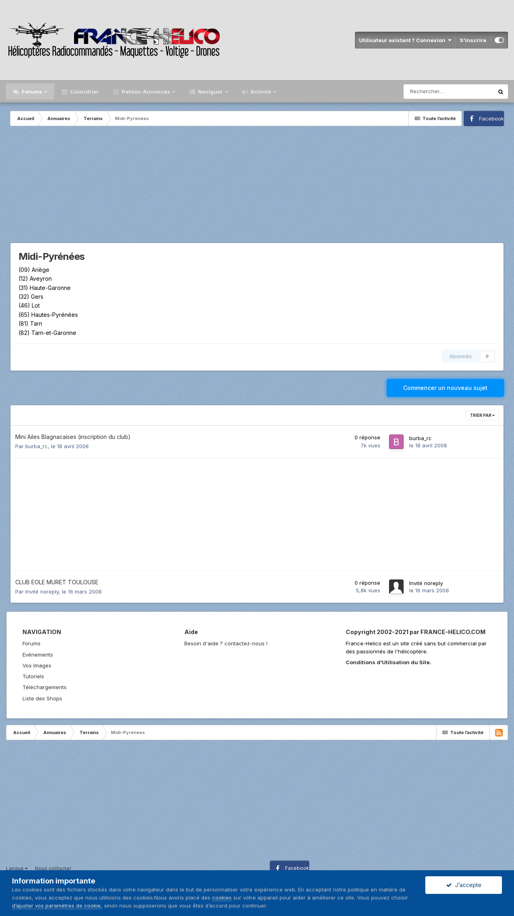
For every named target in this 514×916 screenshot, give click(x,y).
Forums (31, 91)
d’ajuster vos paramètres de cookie (56, 905)
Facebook (491, 118)
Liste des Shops (42, 698)
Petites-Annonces (145, 91)
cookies (222, 897)
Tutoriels (33, 676)
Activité (260, 91)
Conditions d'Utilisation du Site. (388, 662)
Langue (17, 868)
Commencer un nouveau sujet (445, 387)
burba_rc (36, 446)
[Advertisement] (257, 186)
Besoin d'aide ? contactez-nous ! (225, 643)
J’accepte (463, 884)
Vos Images (36, 665)
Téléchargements (44, 687)
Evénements (37, 654)
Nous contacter (53, 868)
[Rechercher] (449, 91)
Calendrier (84, 91)
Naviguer (210, 91)
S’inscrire (473, 40)
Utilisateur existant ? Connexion (405, 40)
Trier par (482, 415)
